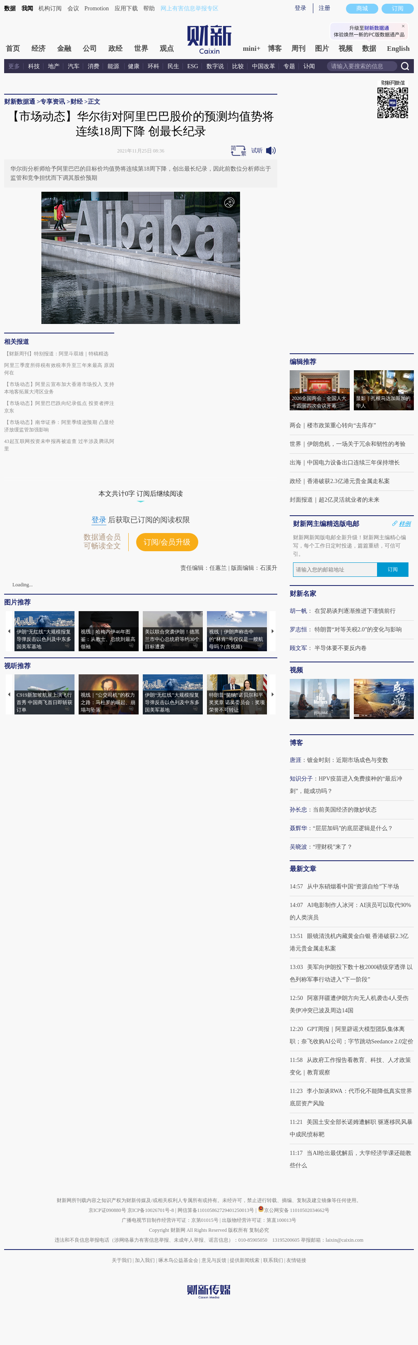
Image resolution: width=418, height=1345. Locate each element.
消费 (93, 66)
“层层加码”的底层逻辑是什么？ (353, 828)
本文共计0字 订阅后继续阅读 (140, 493)
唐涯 (295, 760)
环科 (153, 66)
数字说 (215, 66)
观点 (167, 48)
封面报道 (301, 500)
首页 (13, 48)
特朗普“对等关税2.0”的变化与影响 (358, 629)
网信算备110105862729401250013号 (217, 1210)
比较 (238, 66)
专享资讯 (52, 101)
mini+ (252, 48)
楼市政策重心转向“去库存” (341, 425)
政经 (115, 48)
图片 (322, 48)
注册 (324, 8)
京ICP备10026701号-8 (151, 1210)
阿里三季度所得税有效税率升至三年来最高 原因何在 (59, 369)
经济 (38, 48)
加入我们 (145, 1260)
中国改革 (263, 66)
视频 (346, 48)
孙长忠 (298, 810)
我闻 (27, 8)
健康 (133, 66)
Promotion (96, 8)
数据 (10, 8)
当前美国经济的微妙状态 (345, 810)
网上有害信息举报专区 (190, 8)
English (398, 48)
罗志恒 (298, 629)
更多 (14, 66)
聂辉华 (298, 828)
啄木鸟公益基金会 (179, 1260)
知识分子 (301, 779)
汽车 (73, 66)
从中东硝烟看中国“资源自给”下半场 (353, 886)
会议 (73, 8)
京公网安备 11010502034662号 (294, 1210)
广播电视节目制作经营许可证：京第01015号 (170, 1220)
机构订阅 (50, 8)
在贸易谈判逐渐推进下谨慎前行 (355, 611)
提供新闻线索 (244, 1260)
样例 (405, 523)
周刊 (298, 48)
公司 (90, 48)
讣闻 (309, 66)
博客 (275, 48)
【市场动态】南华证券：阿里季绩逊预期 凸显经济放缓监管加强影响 (59, 426)
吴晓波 (298, 847)
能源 (114, 66)
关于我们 (122, 1260)
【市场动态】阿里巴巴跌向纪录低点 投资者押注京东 (59, 407)
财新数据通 (19, 101)
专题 (289, 66)
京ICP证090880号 (107, 1210)
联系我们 (273, 1260)
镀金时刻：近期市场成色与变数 (347, 760)
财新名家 (303, 593)
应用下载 (126, 8)
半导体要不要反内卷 (341, 648)
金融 (64, 48)
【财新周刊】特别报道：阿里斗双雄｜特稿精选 (56, 354)
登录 (300, 8)
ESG (192, 66)
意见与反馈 (214, 1260)
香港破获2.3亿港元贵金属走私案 (348, 481)
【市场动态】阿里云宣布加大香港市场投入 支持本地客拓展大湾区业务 (59, 388)
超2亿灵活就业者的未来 (349, 500)
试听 (257, 151)
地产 (54, 66)
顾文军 (298, 648)
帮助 (149, 8)
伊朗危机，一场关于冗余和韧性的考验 (356, 444)
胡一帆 (298, 611)
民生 (173, 66)
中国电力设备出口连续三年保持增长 (353, 462)
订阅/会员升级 (167, 542)
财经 (76, 101)
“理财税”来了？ (333, 847)
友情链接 (296, 1260)
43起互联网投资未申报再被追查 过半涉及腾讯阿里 (59, 445)
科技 (34, 66)
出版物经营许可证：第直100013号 (259, 1220)
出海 (295, 462)
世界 (141, 48)
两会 (295, 425)
